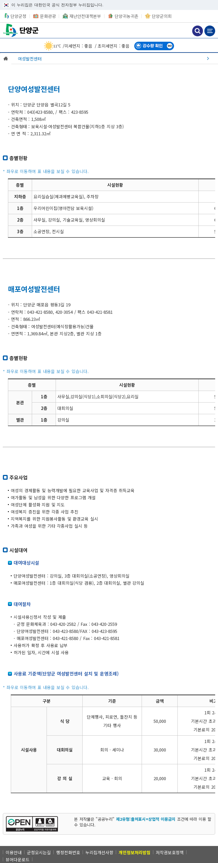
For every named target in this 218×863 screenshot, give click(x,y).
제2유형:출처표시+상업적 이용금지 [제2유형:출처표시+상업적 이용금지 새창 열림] (146, 819)
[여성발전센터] (114, 58)
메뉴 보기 (209, 31)
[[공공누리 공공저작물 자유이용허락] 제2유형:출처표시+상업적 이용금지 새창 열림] (32, 824)
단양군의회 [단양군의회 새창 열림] (162, 16)
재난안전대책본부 (85, 16)
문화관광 (48, 16)
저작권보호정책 (170, 852)
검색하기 (197, 31)
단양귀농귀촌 (127, 16)
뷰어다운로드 (18, 859)
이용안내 (14, 852)
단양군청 (21, 30)
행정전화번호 (68, 852)
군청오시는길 (39, 852)
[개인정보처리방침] (134, 852)
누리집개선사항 (99, 852)
